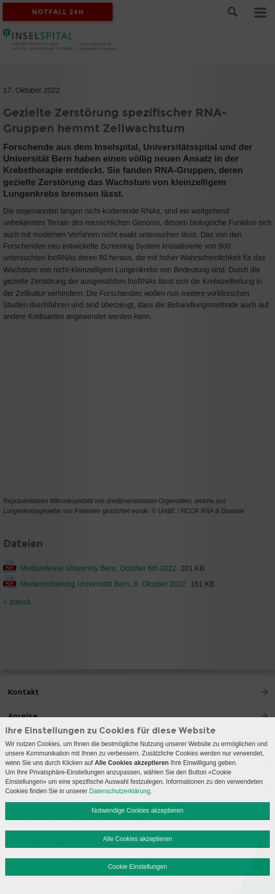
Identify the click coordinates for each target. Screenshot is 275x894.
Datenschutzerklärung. (120, 791)
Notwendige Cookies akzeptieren (137, 810)
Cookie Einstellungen (137, 866)
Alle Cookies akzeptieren (137, 839)
